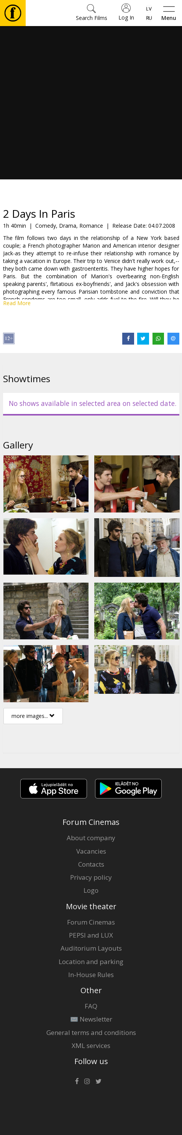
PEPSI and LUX (91, 935)
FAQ (91, 1006)
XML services (91, 1045)
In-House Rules (91, 974)
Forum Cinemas (91, 922)
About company (91, 837)
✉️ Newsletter (91, 1019)
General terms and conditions (91, 1032)
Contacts (91, 864)
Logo (91, 890)
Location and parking (91, 961)
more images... (33, 715)
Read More (17, 303)
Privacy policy (91, 877)
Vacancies (91, 851)
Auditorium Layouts (91, 948)
